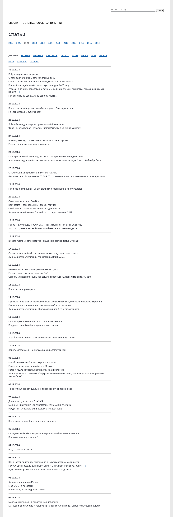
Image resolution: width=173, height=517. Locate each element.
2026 (11, 43)
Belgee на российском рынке (23, 74)
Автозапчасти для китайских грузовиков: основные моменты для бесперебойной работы (55, 160)
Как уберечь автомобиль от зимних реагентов (32, 421)
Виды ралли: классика (20, 449)
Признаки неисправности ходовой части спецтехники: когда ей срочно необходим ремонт (55, 301)
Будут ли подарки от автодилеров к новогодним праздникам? (41, 469)
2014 (97, 43)
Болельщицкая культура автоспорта (27, 489)
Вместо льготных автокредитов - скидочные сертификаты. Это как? (44, 241)
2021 (50, 43)
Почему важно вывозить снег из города (29, 144)
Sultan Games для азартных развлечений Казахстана (36, 124)
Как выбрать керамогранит (23, 289)
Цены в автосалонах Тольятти (42, 23)
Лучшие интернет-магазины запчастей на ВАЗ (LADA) (37, 257)
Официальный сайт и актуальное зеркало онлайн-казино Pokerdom (44, 433)
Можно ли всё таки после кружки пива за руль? (33, 269)
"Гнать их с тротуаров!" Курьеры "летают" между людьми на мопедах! (45, 128)
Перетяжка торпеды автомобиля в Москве (31, 366)
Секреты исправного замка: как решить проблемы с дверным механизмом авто (50, 277)
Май (93, 55)
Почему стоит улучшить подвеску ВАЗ (28, 273)
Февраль (22, 61)
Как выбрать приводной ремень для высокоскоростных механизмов (44, 462)
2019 (66, 43)
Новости (12, 23)
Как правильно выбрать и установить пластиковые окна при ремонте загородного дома (54, 505)
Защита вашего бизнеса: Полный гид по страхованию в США (40, 212)
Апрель (103, 55)
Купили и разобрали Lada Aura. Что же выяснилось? (36, 321)
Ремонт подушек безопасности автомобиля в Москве (36, 370)
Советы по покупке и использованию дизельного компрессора (41, 81)
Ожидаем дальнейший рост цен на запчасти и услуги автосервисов (44, 253)
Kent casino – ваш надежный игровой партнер (32, 205)
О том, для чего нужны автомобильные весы (32, 78)
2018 (73, 43)
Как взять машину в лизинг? (23, 437)
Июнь (84, 55)
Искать (160, 10)
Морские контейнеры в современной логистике (33, 502)
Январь (34, 61)
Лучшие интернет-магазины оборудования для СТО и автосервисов (44, 309)
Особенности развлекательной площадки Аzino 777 (36, 208)
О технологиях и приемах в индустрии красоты (33, 172)
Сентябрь (51, 55)
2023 (34, 43)
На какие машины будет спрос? (25, 112)
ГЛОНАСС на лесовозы (21, 486)
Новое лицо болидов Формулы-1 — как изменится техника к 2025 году (45, 224)
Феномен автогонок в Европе (24, 482)
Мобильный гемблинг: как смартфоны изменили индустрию (40, 405)
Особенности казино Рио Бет (24, 201)
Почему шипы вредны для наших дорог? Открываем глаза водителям (45, 465)
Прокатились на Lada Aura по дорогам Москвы (33, 95)
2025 (18, 43)
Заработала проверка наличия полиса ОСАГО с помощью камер (42, 337)
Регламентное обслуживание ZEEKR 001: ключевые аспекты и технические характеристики (57, 176)
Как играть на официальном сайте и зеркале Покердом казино (41, 108)
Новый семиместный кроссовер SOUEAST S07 (33, 362)
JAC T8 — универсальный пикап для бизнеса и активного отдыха (43, 228)
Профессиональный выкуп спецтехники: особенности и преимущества (46, 188)
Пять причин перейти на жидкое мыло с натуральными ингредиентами (46, 156)
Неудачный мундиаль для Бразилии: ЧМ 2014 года (35, 408)
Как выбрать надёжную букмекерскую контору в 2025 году (39, 85)
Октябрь (38, 55)
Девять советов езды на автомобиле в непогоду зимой (37, 350)
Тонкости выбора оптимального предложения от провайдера (40, 389)
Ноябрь (25, 55)
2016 (81, 43)
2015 (89, 43)
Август (65, 55)
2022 (42, 43)
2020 (58, 43)
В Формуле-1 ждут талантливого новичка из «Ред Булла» (38, 140)
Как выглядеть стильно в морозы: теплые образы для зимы (40, 305)
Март (11, 61)
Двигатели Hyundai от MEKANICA (26, 401)
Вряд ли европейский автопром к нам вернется (33, 325)
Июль (75, 55)
